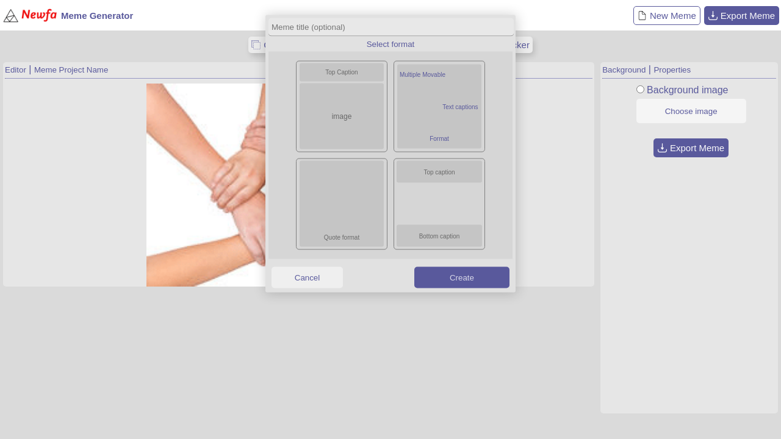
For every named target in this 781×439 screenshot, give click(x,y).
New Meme (667, 15)
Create (462, 277)
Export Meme (741, 15)
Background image (687, 90)
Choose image (691, 111)
